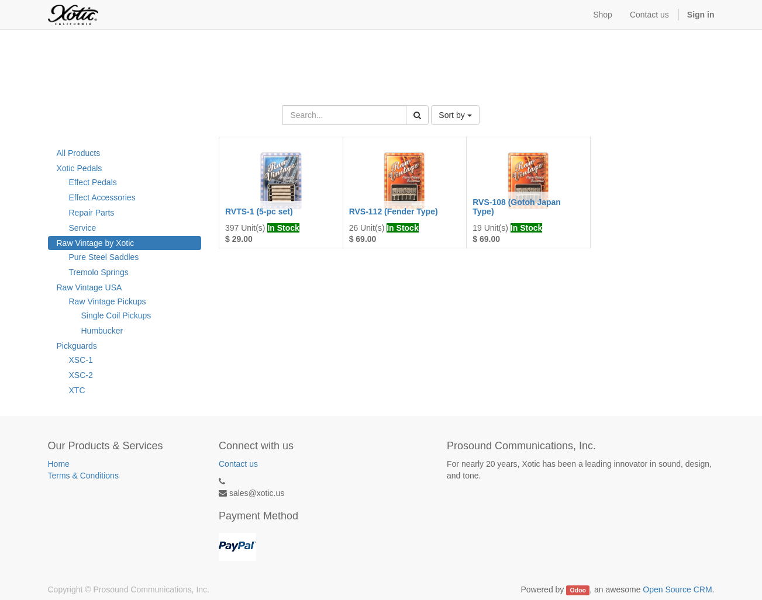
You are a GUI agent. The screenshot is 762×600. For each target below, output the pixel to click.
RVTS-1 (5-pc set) (259, 211)
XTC (77, 390)
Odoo (578, 590)
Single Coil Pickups (116, 315)
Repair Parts (92, 212)
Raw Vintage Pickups (107, 301)
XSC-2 (81, 375)
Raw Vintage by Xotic (96, 243)
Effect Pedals (93, 182)
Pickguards (77, 346)
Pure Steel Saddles (104, 257)
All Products (79, 153)
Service (82, 228)
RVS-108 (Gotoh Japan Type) (517, 206)
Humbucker (102, 330)
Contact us (238, 464)
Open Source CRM (677, 589)
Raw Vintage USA (89, 287)
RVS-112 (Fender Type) (393, 211)
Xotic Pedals (79, 168)
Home (59, 464)
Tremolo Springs (99, 272)
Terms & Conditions (83, 475)
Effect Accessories (102, 197)
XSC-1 (81, 360)
